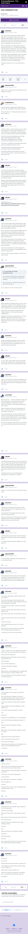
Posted (11, 32)
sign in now (8, 896)
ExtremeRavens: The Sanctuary (9, 2)
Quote (6, 72)
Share (7, 910)
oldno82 (7, 165)
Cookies (20, 928)
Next (23, 25)
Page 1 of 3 (14, 25)
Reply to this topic (14, 20)
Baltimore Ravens (14, 15)
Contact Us (14, 928)
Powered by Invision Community (14, 931)
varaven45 (8, 395)
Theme (8, 928)
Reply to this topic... (8, 902)
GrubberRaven (9, 102)
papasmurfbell (9, 85)
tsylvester (4, 13)
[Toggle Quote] (3, 271)
